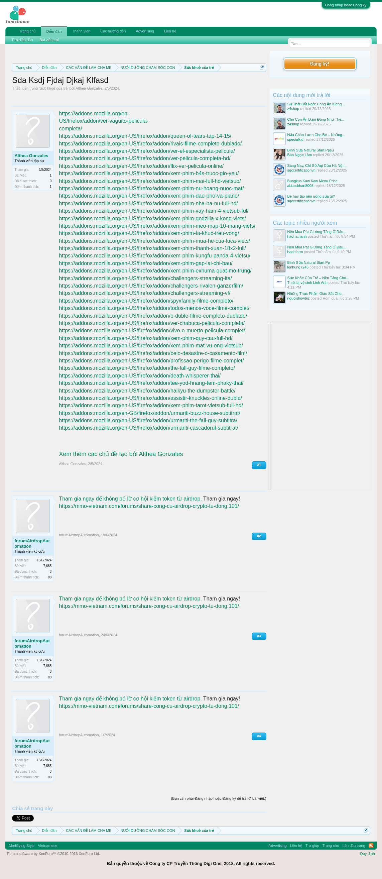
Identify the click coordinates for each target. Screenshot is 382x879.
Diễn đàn (53, 31)
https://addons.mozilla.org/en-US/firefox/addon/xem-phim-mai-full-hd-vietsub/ (150, 181)
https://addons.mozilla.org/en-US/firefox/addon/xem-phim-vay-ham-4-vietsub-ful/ (153, 211)
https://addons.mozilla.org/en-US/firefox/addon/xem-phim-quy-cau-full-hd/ (145, 338)
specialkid (295, 139)
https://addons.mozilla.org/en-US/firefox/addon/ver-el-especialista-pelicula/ (147, 151)
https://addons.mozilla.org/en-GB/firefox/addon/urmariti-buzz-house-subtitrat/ (149, 413)
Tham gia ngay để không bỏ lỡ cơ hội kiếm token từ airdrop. (130, 499)
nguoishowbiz (298, 298)
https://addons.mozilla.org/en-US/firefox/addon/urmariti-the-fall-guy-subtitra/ (148, 420)
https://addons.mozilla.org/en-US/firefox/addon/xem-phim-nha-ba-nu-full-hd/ (148, 203)
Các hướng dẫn (113, 31)
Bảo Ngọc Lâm (299, 155)
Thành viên (81, 31)
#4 (259, 736)
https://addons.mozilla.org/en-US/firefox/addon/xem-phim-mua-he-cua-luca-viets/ (154, 241)
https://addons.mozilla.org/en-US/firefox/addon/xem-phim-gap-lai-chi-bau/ (145, 263)
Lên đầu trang (354, 846)
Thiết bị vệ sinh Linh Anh (307, 283)
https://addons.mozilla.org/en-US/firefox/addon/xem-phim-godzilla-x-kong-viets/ (152, 218)
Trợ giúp (312, 846)
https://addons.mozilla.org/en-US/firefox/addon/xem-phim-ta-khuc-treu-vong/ (149, 233)
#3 (259, 636)
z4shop (293, 109)
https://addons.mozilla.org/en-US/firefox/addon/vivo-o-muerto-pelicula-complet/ (152, 330)
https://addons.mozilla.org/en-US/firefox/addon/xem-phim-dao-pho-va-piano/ (149, 196)
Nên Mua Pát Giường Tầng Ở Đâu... (317, 232)
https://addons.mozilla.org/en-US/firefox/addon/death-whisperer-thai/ (140, 375)
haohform (295, 252)
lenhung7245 (298, 267)
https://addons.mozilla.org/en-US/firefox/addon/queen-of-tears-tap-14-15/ (145, 136)
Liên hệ (170, 31)
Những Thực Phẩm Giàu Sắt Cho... (316, 294)
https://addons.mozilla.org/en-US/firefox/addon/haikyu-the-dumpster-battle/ (147, 391)
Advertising (145, 31)
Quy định (367, 854)
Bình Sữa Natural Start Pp (308, 262)
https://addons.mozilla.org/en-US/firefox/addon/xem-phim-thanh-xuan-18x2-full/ (152, 248)
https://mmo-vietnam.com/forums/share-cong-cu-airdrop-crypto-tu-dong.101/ (149, 506)
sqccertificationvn (301, 170)
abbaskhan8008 (300, 186)
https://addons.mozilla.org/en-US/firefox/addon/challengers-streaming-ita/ (145, 278)
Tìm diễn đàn (22, 40)
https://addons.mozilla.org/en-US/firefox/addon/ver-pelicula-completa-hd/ (144, 158)
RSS (371, 845)
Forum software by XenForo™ (53, 854)
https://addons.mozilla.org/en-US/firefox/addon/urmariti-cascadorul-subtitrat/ (148, 428)
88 (49, 577)
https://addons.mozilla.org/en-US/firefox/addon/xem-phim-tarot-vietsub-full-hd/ (151, 405)
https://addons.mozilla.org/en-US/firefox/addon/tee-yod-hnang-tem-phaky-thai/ (151, 383)
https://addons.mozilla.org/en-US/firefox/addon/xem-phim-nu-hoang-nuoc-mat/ (151, 188)
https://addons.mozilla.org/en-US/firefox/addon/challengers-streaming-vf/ (144, 293)
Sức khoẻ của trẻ (53, 88)
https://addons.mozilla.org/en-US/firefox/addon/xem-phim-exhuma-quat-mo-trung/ (155, 270)
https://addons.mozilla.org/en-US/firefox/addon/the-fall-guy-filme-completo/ (147, 368)
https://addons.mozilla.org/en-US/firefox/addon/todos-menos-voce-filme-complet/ (154, 308)
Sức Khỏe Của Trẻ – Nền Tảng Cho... (318, 278)
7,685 (47, 566)
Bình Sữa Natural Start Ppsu (310, 150)
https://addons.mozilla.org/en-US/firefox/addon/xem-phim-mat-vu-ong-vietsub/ (151, 345)
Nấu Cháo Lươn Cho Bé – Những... (316, 135)
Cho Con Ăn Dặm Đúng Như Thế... (315, 119)
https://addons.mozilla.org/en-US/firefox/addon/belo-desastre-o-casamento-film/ (153, 353)
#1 (259, 465)
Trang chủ (27, 31)
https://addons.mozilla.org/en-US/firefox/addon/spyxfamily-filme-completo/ (146, 301)
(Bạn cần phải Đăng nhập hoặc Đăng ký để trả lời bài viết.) (218, 798)
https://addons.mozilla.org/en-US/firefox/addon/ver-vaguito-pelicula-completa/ (103, 121)
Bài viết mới (49, 40)
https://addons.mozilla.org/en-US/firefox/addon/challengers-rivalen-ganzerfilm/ (151, 286)
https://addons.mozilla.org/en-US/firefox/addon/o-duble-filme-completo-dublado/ (153, 316)
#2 (259, 536)
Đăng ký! (319, 64)
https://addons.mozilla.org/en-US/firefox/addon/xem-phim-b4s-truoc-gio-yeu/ (149, 173)
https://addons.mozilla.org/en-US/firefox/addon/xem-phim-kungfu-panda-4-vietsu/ (154, 255)
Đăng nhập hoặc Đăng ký (346, 5)
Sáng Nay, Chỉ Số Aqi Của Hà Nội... (317, 165)
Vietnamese (47, 846)
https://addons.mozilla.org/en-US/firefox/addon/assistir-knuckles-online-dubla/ (150, 398)
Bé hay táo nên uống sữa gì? (311, 196)
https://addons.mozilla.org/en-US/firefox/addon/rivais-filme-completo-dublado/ (150, 143)
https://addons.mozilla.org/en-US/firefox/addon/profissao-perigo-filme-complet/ (151, 360)
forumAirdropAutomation (31, 543)
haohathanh (297, 236)
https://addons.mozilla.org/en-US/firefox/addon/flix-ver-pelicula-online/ (141, 166)
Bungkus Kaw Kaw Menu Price (312, 181)
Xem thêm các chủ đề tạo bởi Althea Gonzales (121, 454)
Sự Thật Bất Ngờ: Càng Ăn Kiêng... (316, 104)
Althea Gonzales (89, 88)
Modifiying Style (21, 846)
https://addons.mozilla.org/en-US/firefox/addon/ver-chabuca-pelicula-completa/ (152, 323)
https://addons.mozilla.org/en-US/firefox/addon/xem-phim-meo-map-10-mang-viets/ (157, 226)
